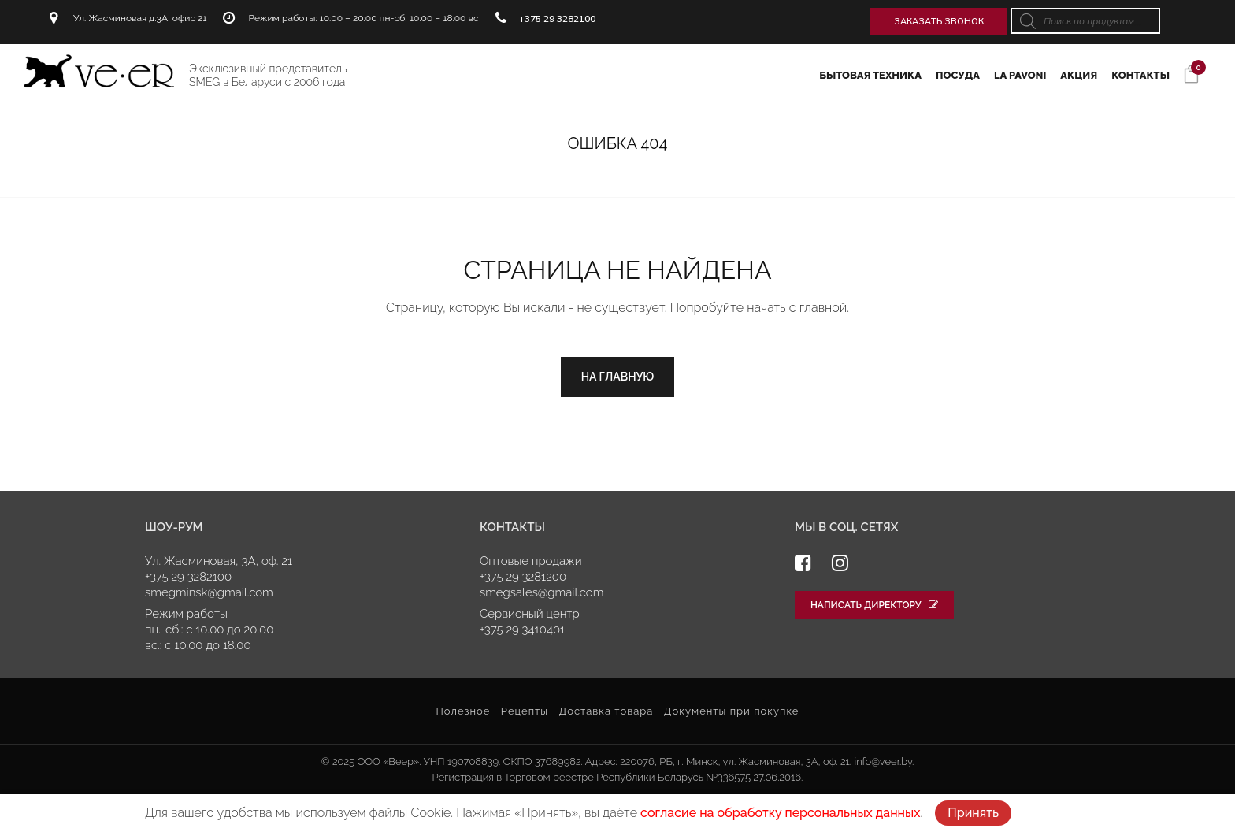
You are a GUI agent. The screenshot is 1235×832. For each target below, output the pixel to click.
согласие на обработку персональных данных (780, 812)
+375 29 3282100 (557, 18)
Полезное (463, 711)
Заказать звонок (939, 21)
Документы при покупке (731, 711)
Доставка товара (605, 711)
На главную (618, 376)
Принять (973, 812)
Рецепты (524, 711)
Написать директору (874, 605)
